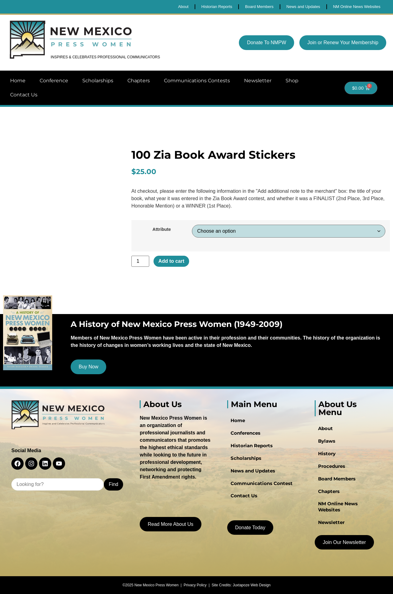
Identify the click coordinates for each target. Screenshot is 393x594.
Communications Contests (197, 80)
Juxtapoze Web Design (251, 584)
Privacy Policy (195, 584)
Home (17, 80)
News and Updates (251, 473)
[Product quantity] (140, 261)
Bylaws (325, 444)
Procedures (330, 469)
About (324, 432)
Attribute (162, 229)
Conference (54, 80)
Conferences (244, 436)
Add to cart (171, 261)
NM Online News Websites (346, 505)
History (325, 456)
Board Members (335, 481)
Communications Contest (258, 485)
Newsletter (257, 80)
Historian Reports (249, 448)
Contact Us (23, 95)
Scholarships (97, 80)
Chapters (138, 80)
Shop (292, 80)
